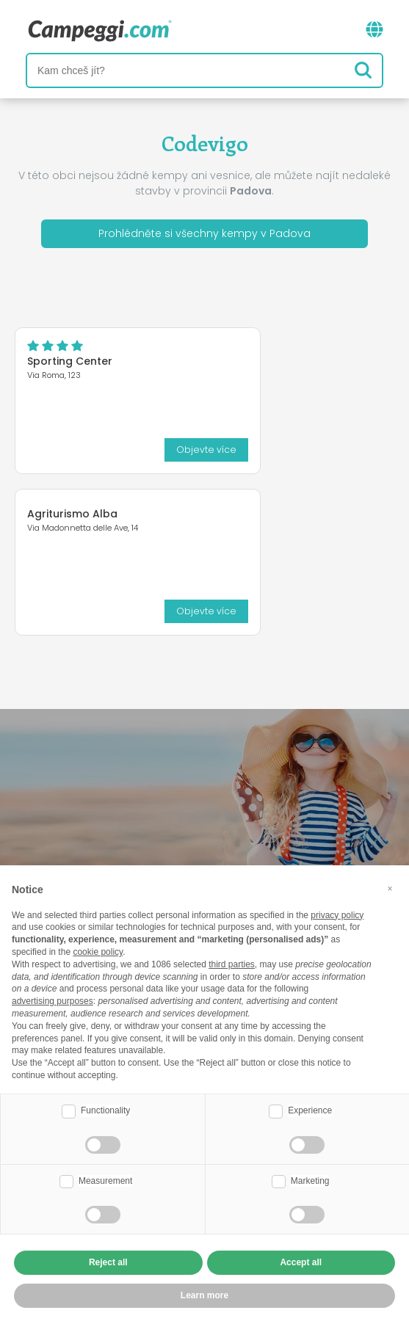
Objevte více (206, 449)
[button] (390, 889)
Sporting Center (69, 361)
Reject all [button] (108, 1262)
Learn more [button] (204, 1295)
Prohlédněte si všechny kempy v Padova (204, 233)
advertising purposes (52, 1001)
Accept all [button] (301, 1262)
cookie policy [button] (98, 952)
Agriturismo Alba (72, 513)
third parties (232, 964)
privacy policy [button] (337, 915)
